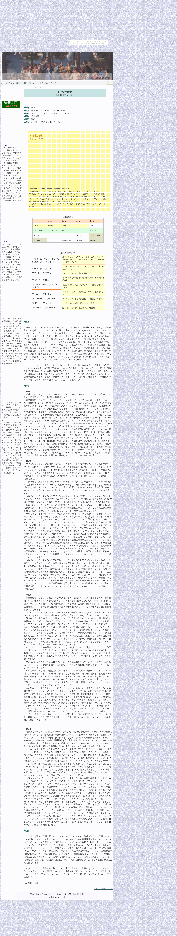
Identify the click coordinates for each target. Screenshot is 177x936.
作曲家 (24, 83)
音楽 (18, 83)
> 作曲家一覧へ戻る (103, 889)
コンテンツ (9, 83)
